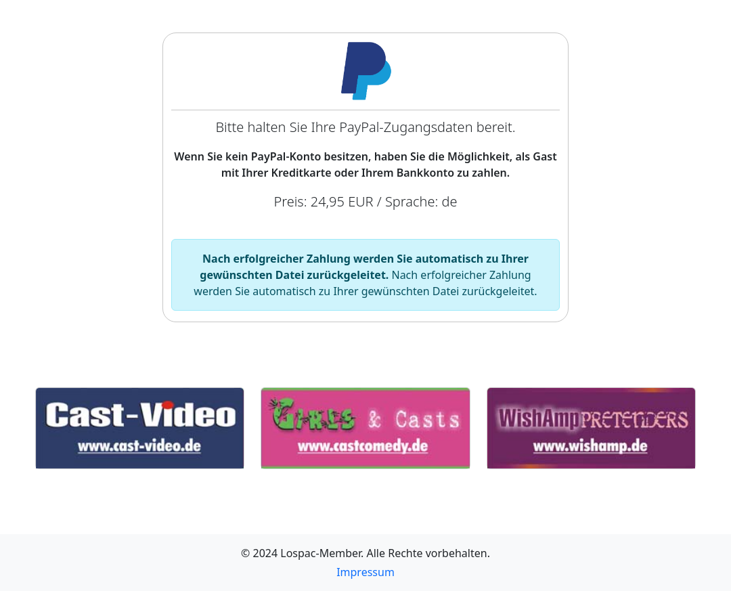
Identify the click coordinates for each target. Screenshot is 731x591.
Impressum (365, 572)
